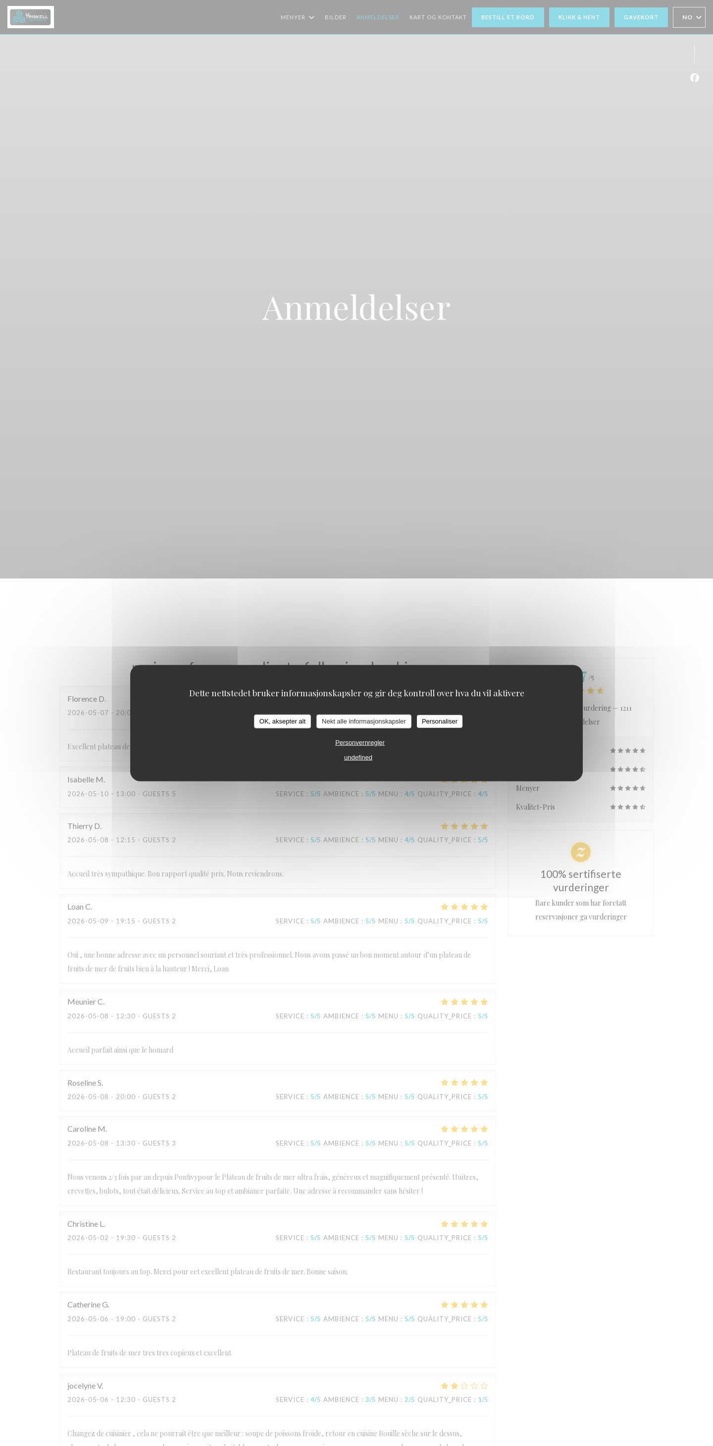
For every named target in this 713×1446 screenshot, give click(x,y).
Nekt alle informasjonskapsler (364, 721)
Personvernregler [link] (360, 742)
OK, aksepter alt (282, 721)
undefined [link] (358, 757)
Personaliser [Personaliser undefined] (440, 721)
